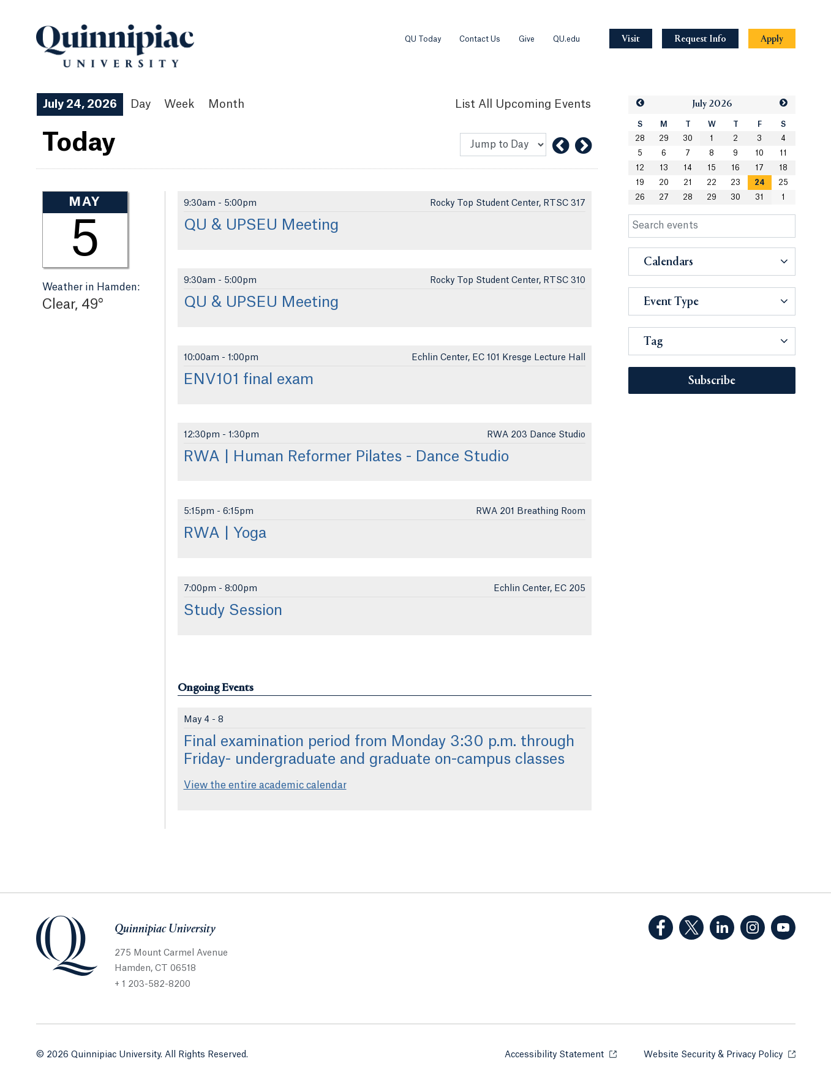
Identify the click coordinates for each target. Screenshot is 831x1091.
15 (711, 168)
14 (687, 168)
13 (664, 168)
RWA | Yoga (225, 533)
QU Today (423, 39)
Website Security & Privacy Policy (719, 1054)
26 (640, 197)
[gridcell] (760, 182)
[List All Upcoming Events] (523, 104)
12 (640, 168)
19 (640, 182)
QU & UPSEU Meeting (261, 225)
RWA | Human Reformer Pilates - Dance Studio (346, 457)
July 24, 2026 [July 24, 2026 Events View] (80, 104)
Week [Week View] (179, 104)
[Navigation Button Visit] (630, 39)
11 (783, 153)
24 (759, 182)
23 (735, 182)
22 (711, 182)
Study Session (233, 610)
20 (664, 182)
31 (759, 197)
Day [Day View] (140, 104)
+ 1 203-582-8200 (152, 984)
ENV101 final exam (249, 379)
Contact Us (479, 39)
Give (527, 39)
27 (664, 197)
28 (640, 138)
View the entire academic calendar (265, 785)
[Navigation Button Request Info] (700, 39)
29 (664, 138)
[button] (640, 103)
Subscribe (711, 381)
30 (688, 138)
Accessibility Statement (561, 1054)
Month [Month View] (226, 104)
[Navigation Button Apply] (771, 39)
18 (783, 168)
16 (735, 168)
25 (783, 182)
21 (687, 182)
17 (759, 168)
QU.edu (566, 39)
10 (759, 153)
